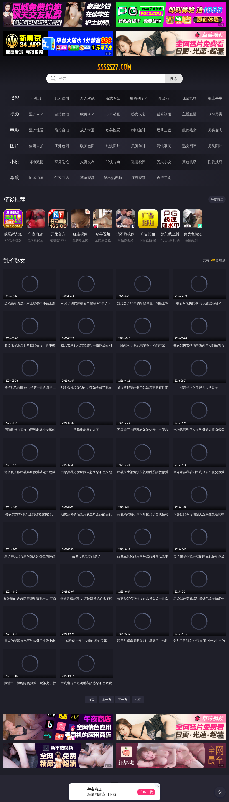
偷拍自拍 (61, 129)
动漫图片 (113, 145)
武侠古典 (113, 161)
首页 (91, 699)
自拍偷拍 (61, 114)
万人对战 (87, 98)
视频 (14, 114)
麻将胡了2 (138, 98)
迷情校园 (138, 161)
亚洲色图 (61, 145)
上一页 (106, 699)
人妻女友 (87, 161)
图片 (14, 146)
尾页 (138, 699)
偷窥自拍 (36, 145)
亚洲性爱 (36, 129)
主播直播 (189, 114)
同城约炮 (36, 177)
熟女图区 (189, 145)
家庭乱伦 (61, 161)
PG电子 (36, 98)
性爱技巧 (215, 161)
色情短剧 (164, 177)
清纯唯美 (164, 145)
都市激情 (36, 161)
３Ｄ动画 (113, 114)
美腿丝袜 (138, 145)
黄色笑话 (189, 161)
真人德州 (61, 98)
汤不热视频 (113, 177)
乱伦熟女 (189, 129)
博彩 (14, 98)
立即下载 (146, 792)
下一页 (122, 699)
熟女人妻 (138, 114)
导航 (14, 177)
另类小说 (164, 161)
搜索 (173, 78)
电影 (14, 130)
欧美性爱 (113, 129)
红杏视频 (138, 177)
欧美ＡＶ (87, 114)
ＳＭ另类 (215, 114)
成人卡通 (87, 129)
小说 (14, 162)
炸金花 (163, 98)
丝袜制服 (164, 114)
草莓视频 (87, 177)
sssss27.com (114, 67)
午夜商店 (61, 177)
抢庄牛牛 (215, 98)
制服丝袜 (138, 129)
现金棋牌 (189, 98)
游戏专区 (113, 98)
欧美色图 (87, 145)
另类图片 (215, 145)
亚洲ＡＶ (36, 114)
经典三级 (164, 129)
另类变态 (215, 129)
